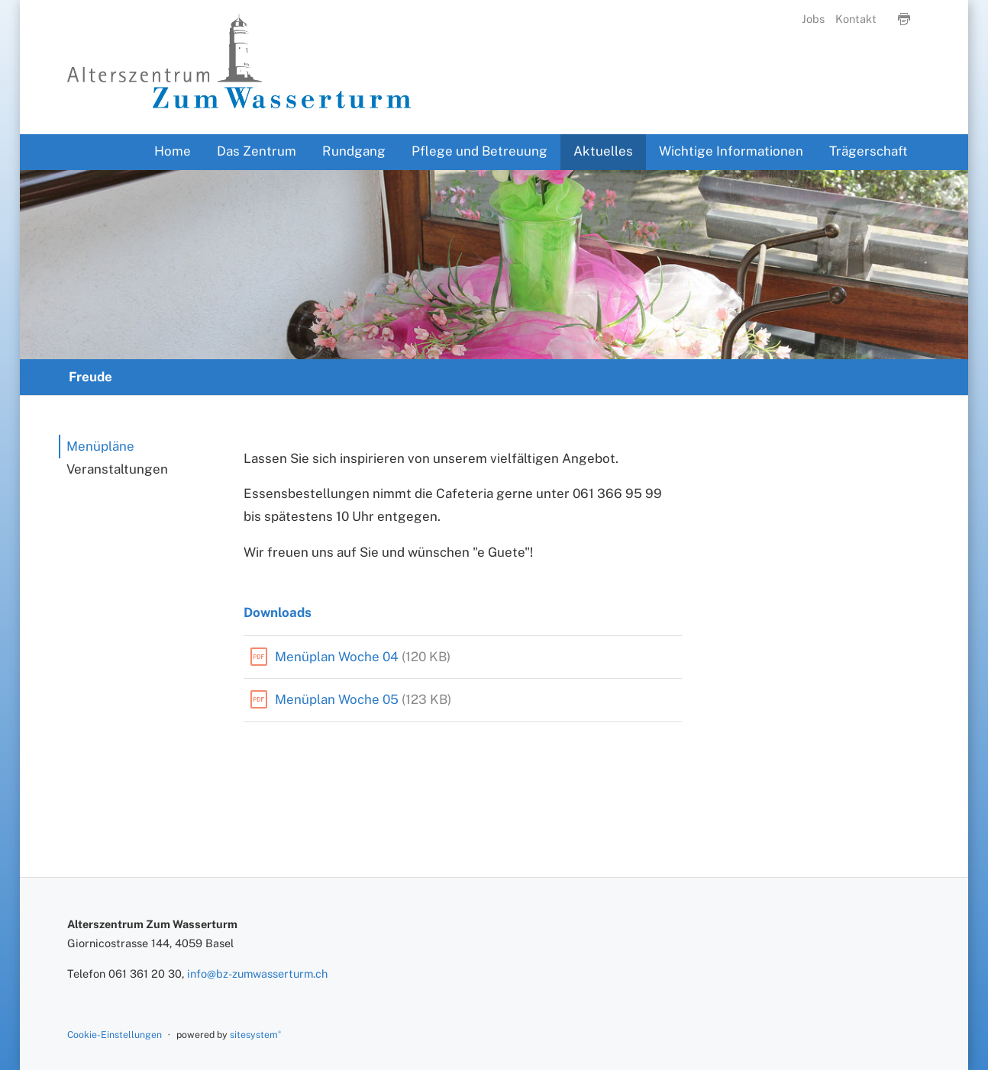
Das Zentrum (256, 151)
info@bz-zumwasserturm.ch (257, 973)
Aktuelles (603, 151)
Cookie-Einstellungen (114, 1034)
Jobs (813, 18)
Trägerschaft (868, 151)
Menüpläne (100, 446)
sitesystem (255, 1034)
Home (172, 151)
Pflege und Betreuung (479, 151)
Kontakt (856, 18)
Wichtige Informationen (731, 151)
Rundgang (354, 151)
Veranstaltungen (117, 469)
